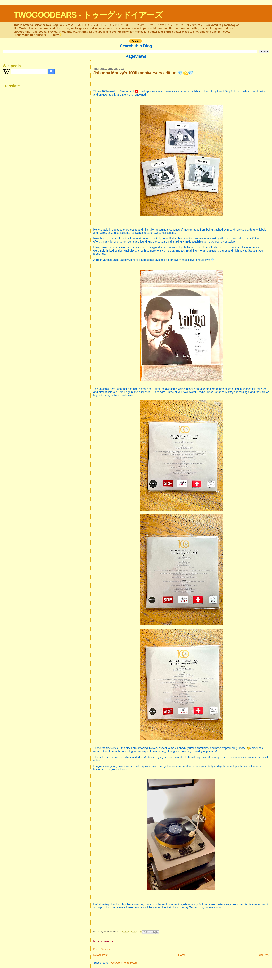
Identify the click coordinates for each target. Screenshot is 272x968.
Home (182, 955)
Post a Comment (102, 949)
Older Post (262, 955)
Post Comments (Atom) (124, 962)
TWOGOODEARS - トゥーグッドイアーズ (88, 14)
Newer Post (100, 955)
